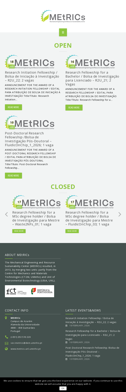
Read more (13, 107)
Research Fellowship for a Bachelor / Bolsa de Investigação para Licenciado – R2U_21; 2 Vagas (92, 334)
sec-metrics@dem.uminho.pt (26, 342)
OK (63, 388)
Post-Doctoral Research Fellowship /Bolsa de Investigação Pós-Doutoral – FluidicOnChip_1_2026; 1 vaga (92, 351)
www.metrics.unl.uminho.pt (26, 348)
